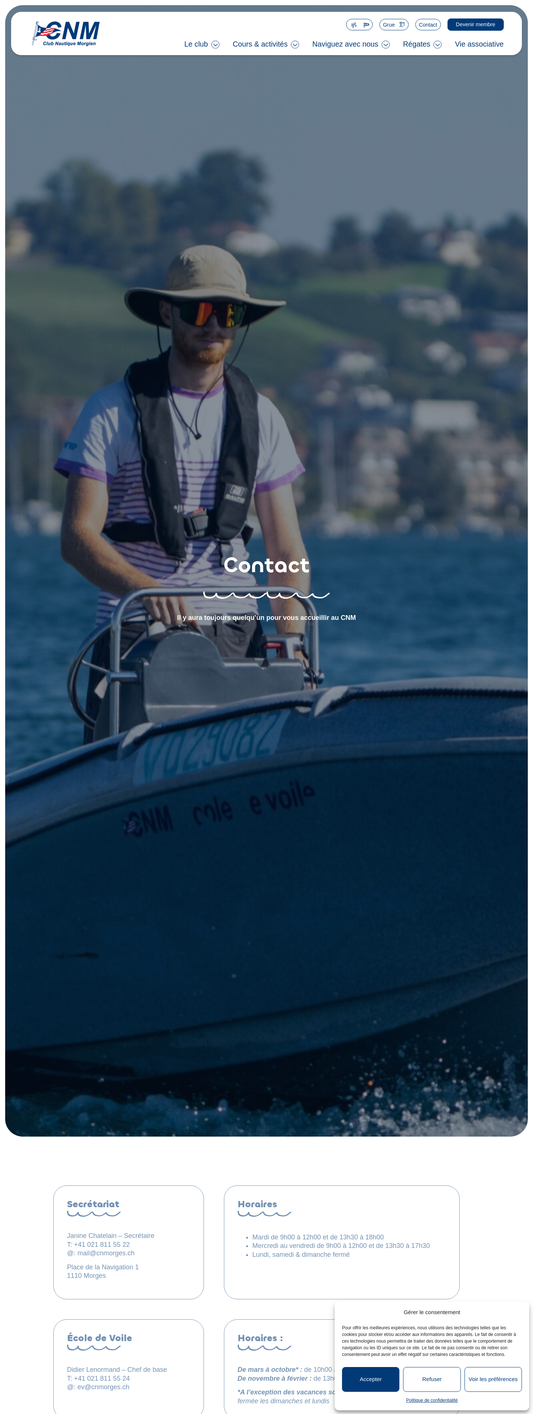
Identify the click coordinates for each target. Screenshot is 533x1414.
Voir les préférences (493, 1379)
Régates (416, 44)
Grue (389, 25)
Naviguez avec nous (345, 44)
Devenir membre (475, 24)
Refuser (432, 1379)
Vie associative (479, 44)
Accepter (371, 1379)
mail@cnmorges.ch (105, 1253)
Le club (196, 44)
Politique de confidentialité (431, 1400)
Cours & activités (260, 44)
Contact (428, 25)
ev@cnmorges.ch (103, 1387)
